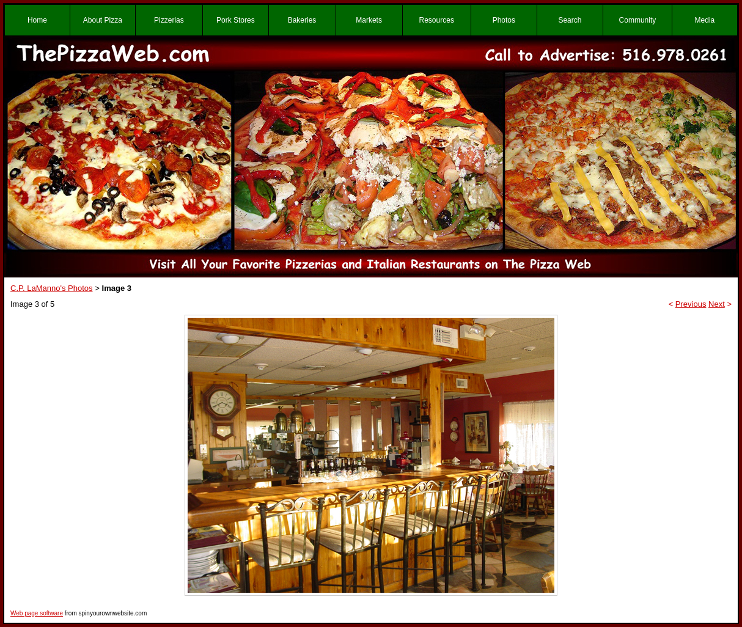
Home (37, 20)
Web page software (36, 613)
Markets (369, 20)
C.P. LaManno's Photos (51, 288)
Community (637, 20)
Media (705, 20)
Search (569, 20)
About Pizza (102, 20)
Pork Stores (235, 20)
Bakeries (302, 20)
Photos (504, 20)
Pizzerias (169, 20)
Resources (436, 20)
